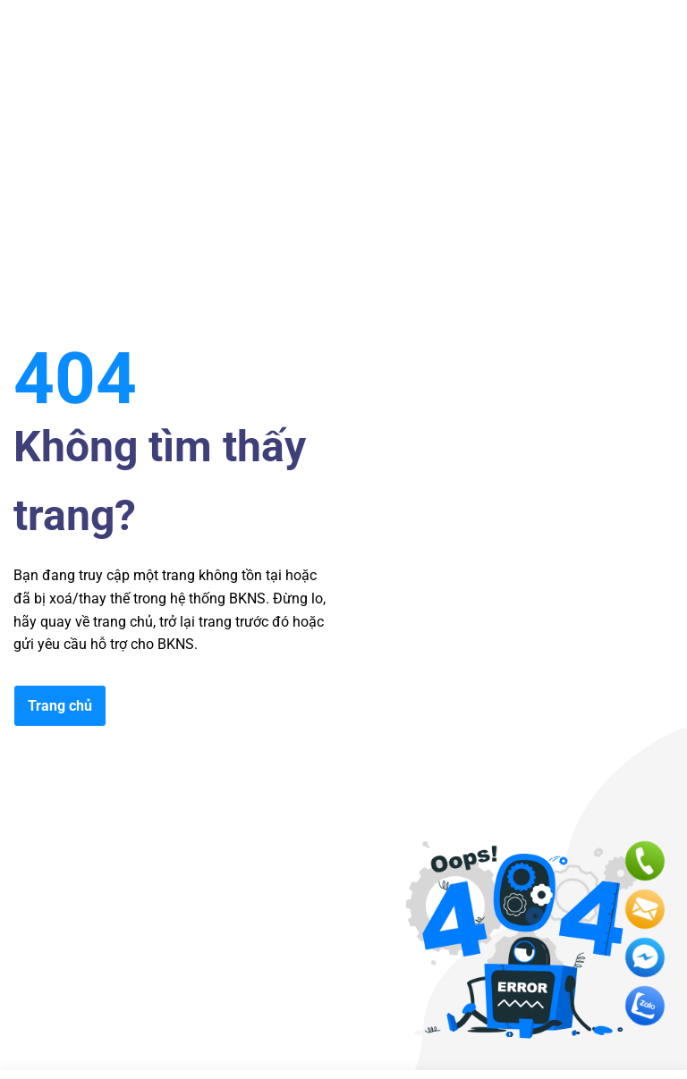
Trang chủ (60, 705)
